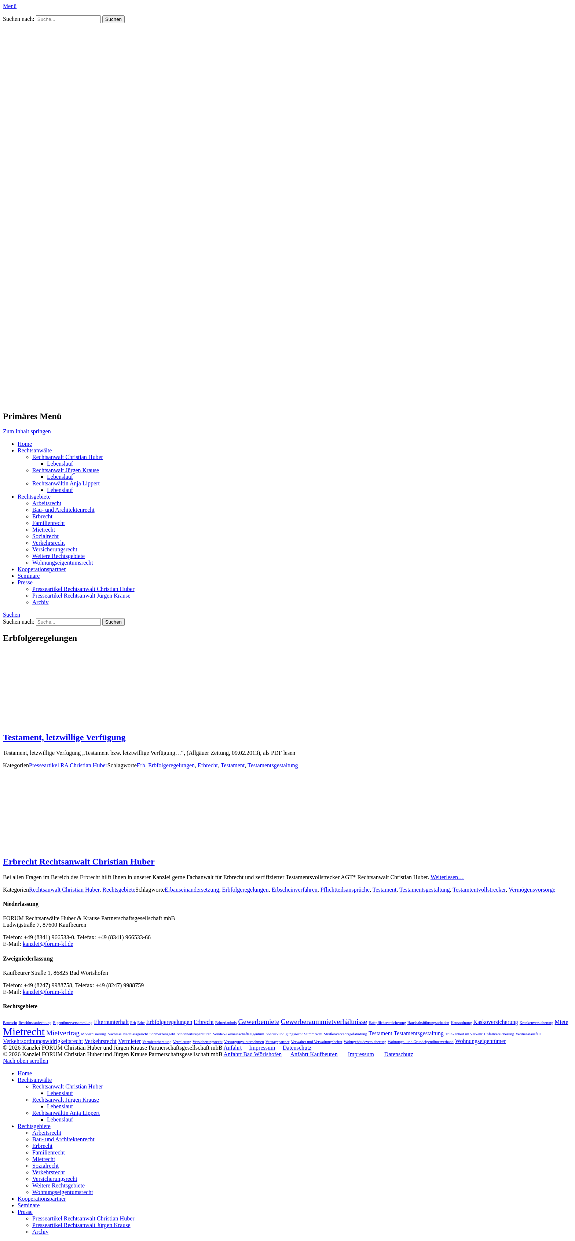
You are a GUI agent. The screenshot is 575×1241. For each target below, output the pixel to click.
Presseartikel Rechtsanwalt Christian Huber (83, 589)
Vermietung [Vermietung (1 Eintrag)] (182, 1042)
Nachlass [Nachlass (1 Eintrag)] (114, 1034)
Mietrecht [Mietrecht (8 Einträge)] (24, 1032)
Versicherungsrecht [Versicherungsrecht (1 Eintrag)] (208, 1042)
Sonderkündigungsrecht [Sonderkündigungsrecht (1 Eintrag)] (284, 1034)
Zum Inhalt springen (27, 431)
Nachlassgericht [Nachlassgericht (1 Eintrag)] (135, 1034)
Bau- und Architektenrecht (63, 510)
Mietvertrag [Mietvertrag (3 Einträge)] (63, 1033)
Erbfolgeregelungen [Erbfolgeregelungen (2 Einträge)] (169, 1022)
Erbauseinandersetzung (192, 889)
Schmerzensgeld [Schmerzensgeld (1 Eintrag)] (162, 1034)
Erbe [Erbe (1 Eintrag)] (140, 1023)
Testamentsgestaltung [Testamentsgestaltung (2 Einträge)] (419, 1033)
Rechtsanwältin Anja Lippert (66, 483)
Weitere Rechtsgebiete (58, 556)
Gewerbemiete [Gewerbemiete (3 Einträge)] (258, 1021)
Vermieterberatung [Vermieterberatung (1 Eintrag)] (156, 1042)
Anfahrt (233, 1047)
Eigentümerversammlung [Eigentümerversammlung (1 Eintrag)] (72, 1023)
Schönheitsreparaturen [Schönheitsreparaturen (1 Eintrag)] (193, 1034)
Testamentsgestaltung (273, 765)
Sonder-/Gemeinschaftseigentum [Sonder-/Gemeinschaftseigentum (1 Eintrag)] (238, 1034)
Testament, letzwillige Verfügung (64, 737)
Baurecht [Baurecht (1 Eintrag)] (10, 1023)
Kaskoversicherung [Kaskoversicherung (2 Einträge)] (495, 1022)
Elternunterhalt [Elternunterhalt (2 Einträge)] (111, 1022)
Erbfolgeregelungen (171, 765)
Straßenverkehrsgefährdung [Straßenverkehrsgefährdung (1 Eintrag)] (345, 1034)
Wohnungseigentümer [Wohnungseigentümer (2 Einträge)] (480, 1041)
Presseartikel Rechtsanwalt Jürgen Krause (81, 595)
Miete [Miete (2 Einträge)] (561, 1022)
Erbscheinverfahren (294, 889)
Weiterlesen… (447, 877)
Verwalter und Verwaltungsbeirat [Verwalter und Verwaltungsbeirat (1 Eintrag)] (316, 1042)
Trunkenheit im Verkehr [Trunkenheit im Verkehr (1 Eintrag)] (464, 1034)
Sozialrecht (45, 536)
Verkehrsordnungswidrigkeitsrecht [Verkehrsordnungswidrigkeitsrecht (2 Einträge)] (43, 1041)
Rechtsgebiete (34, 496)
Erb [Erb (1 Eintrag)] (133, 1023)
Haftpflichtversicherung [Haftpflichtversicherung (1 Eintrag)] (387, 1023)
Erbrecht (42, 516)
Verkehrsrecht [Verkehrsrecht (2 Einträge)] (100, 1041)
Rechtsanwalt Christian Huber (67, 457)
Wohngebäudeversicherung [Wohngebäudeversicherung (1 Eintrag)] (365, 1042)
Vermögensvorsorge (532, 889)
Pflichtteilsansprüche (345, 889)
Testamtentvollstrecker (479, 889)
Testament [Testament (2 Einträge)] (380, 1033)
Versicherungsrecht (54, 549)
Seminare (29, 576)
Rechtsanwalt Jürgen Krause (65, 470)
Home (25, 444)
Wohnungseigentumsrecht (62, 562)
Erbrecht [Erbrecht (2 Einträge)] (204, 1022)
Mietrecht (43, 529)
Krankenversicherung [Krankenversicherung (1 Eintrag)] (536, 1023)
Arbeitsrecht (46, 503)
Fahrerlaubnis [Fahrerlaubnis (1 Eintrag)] (226, 1023)
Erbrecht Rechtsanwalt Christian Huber (79, 861)
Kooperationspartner (42, 569)
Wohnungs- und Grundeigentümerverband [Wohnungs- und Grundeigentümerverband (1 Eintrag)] (421, 1042)
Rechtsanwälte (35, 450)
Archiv (40, 602)
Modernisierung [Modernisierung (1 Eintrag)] (93, 1034)
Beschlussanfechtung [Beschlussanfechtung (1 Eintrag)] (34, 1023)
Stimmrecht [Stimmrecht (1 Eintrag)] (313, 1034)
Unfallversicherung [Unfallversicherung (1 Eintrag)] (499, 1034)
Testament (233, 765)
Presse (25, 582)
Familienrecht (48, 523)
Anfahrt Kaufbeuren (313, 1054)
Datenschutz (296, 1047)
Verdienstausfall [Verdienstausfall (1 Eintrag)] (528, 1034)
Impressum (262, 1047)
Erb (141, 765)
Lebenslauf (60, 463)
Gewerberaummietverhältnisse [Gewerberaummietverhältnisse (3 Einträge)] (324, 1021)
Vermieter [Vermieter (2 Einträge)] (129, 1041)
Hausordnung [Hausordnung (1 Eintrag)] (461, 1023)
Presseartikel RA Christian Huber (68, 765)
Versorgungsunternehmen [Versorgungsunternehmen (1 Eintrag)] (244, 1042)
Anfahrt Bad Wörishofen (253, 1054)
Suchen (11, 615)
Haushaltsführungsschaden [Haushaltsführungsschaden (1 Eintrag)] (428, 1023)
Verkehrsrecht (48, 543)
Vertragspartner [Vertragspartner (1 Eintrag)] (277, 1042)
